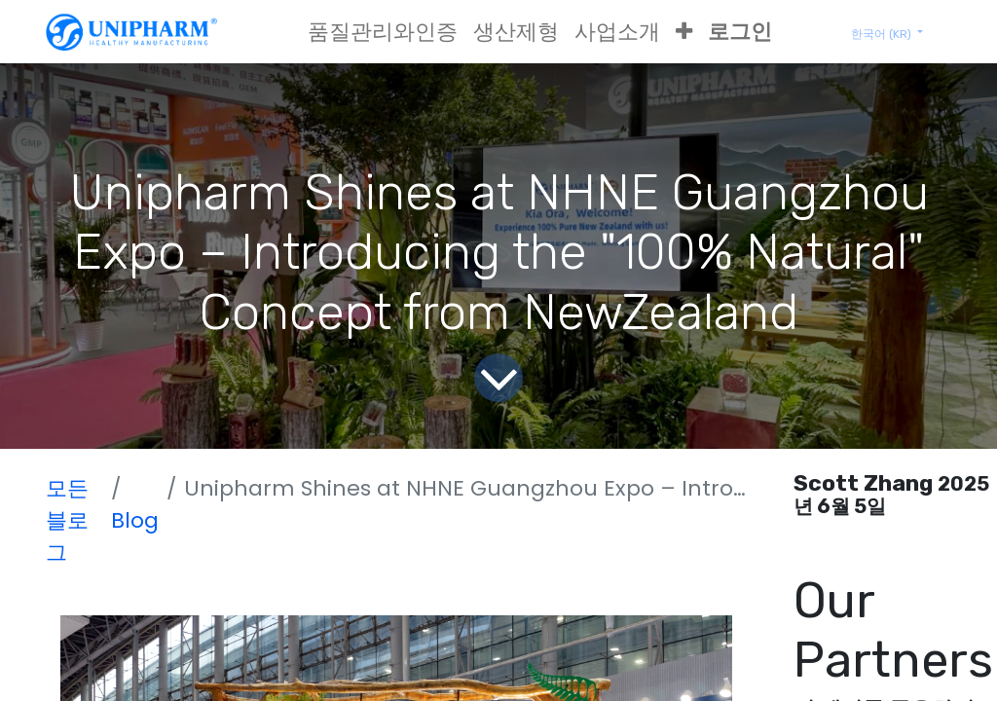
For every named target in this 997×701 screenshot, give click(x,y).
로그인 (740, 32)
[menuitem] (382, 31)
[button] (684, 31)
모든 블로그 (67, 520)
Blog (135, 520)
